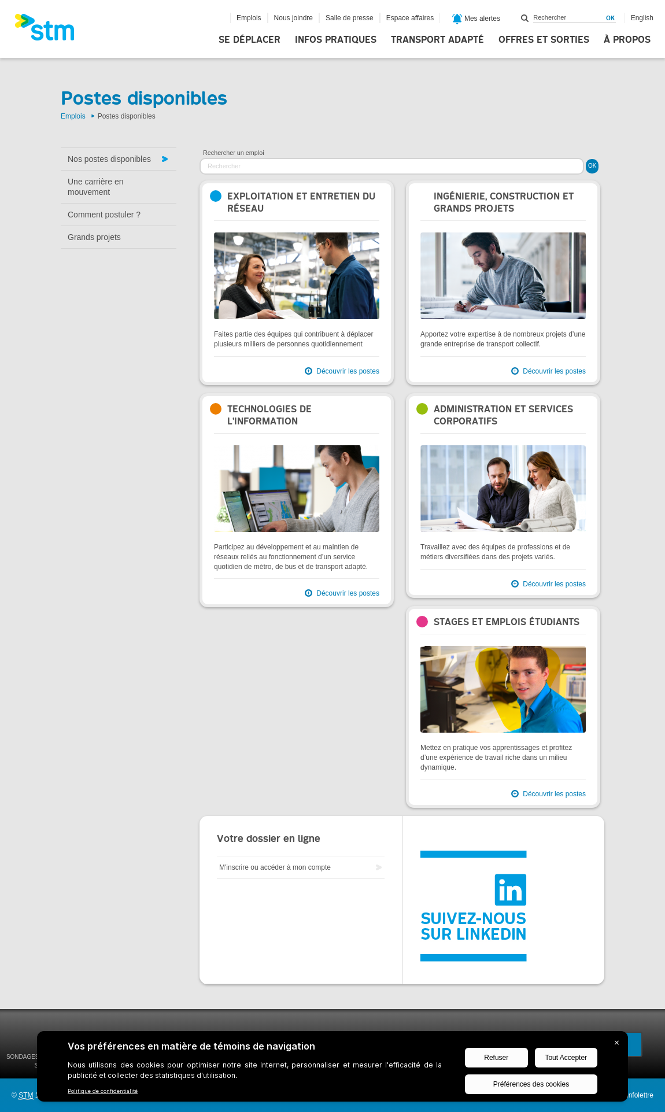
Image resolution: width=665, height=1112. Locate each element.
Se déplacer (249, 40)
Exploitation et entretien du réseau (301, 202)
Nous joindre (293, 18)
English (642, 18)
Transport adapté (437, 40)
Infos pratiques (335, 40)
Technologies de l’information (269, 415)
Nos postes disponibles (109, 159)
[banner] (50, 30)
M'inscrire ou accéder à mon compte (275, 867)
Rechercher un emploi (233, 152)
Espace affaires (410, 18)
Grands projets (94, 237)
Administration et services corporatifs (503, 415)
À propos (627, 40)
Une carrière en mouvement (96, 187)
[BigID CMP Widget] (332, 1069)
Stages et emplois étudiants (506, 621)
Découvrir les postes (347, 371)
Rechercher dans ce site (525, 18)
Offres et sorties (543, 40)
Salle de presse (350, 18)
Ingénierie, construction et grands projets (504, 202)
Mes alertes (476, 19)
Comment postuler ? (104, 214)
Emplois (249, 18)
